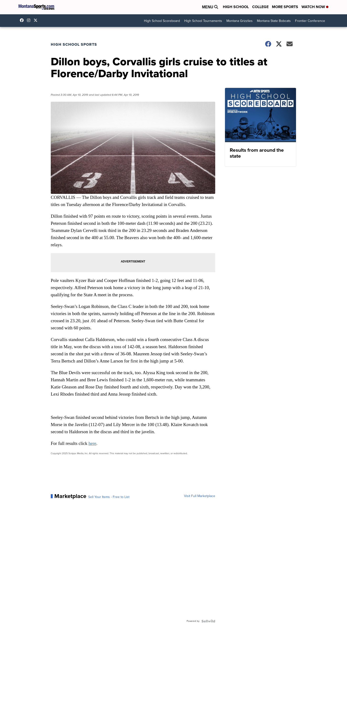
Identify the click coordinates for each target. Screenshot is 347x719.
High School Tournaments (203, 20)
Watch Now (314, 7)
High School (236, 7)
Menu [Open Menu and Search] (210, 7)
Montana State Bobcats (274, 20)
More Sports (285, 7)
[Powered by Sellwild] (208, 621)
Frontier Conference (310, 20)
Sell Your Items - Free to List (108, 497)
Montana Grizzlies (239, 20)
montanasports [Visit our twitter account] (37, 20)
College (260, 7)
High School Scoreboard (162, 20)
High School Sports (74, 44)
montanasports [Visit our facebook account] (23, 20)
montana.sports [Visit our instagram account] (30, 20)
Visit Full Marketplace (199, 496)
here (92, 443)
